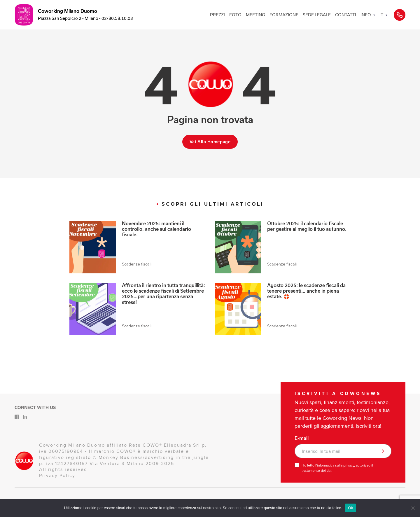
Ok (350, 508)
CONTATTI (345, 14)
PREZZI (217, 14)
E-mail (302, 438)
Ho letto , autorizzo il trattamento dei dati (337, 468)
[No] (413, 508)
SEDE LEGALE (317, 14)
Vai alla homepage (210, 141)
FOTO (235, 14)
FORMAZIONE (284, 14)
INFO (365, 14)
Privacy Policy (57, 475)
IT (381, 14)
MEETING (255, 14)
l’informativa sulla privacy (334, 465)
